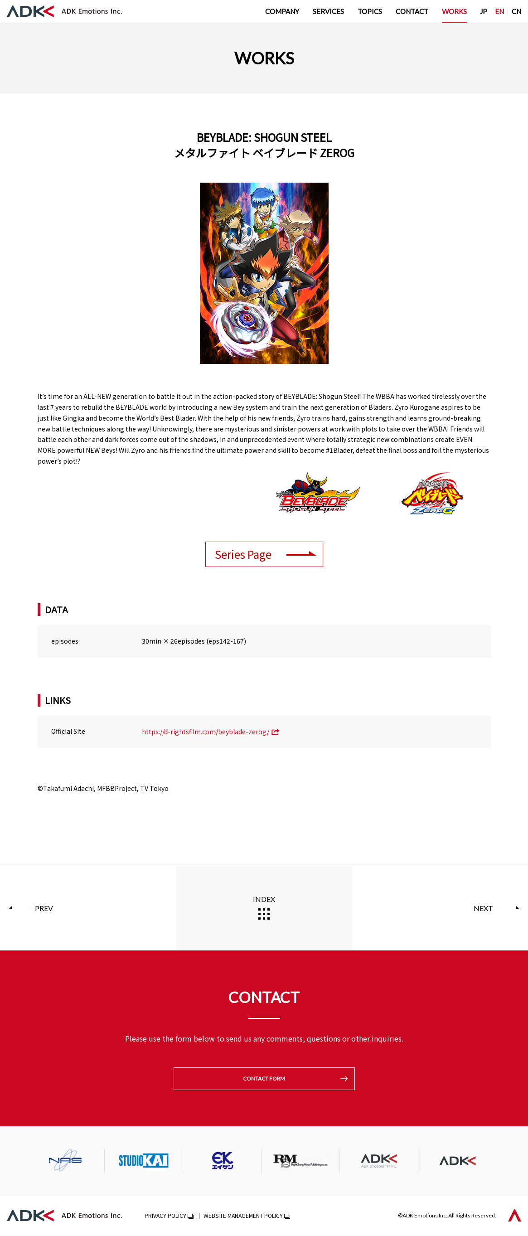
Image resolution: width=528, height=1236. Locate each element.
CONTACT (412, 11)
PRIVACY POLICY (165, 1216)
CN (516, 11)
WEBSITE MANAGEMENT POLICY (243, 1216)
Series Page (243, 554)
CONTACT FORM (264, 1079)
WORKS (454, 11)
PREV (44, 908)
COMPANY (282, 11)
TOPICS (370, 11)
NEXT (483, 908)
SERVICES (328, 11)
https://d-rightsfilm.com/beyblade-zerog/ (205, 731)
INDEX (264, 899)
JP (483, 11)
